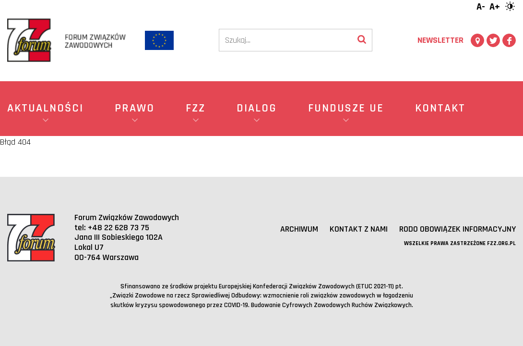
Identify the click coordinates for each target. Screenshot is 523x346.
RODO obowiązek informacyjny (457, 229)
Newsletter (440, 40)
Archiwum (299, 229)
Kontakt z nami (359, 229)
